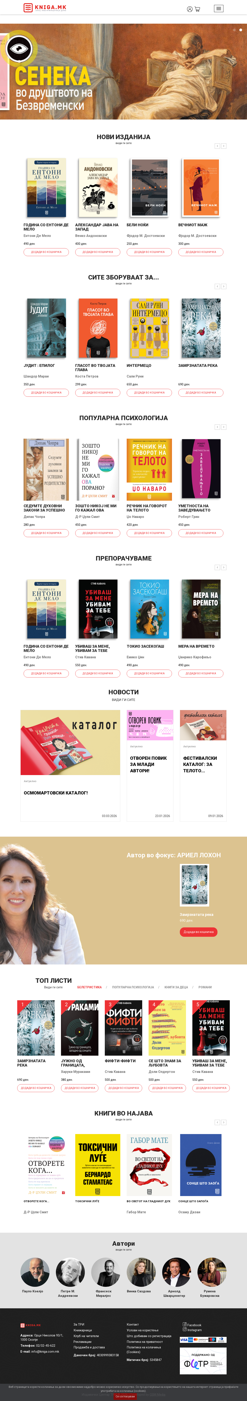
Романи (205, 987)
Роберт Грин (188, 517)
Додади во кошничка (46, 252)
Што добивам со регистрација (149, 1336)
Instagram (194, 1330)
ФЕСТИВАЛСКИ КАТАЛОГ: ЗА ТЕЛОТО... (200, 764)
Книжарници (83, 1330)
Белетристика (89, 987)
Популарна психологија (133, 987)
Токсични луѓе (87, 1201)
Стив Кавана (85, 657)
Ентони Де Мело (37, 236)
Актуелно (30, 781)
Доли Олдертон (162, 1072)
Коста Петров (86, 376)
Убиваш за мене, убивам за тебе (92, 648)
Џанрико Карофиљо (194, 657)
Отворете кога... (36, 1201)
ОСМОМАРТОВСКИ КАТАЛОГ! (56, 793)
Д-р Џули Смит (87, 517)
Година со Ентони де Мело (46, 227)
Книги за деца (176, 987)
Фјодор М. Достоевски (146, 236)
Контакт (133, 1324)
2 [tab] (240, 30)
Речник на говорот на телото (147, 508)
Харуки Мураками (75, 1072)
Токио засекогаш (145, 646)
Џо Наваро (135, 517)
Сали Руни (135, 376)
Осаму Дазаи (189, 1212)
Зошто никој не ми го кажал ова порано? (95, 510)
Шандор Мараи (36, 376)
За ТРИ (79, 1324)
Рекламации (82, 1342)
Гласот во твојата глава (95, 367)
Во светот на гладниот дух (148, 1201)
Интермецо (139, 365)
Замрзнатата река (197, 365)
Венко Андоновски (91, 236)
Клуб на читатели (86, 1336)
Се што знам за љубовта (165, 1063)
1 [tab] (234, 30)
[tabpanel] (123, 72)
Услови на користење (143, 1330)
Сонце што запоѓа (193, 1201)
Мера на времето (196, 646)
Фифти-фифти (120, 1061)
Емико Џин (135, 657)
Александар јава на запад (96, 227)
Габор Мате (136, 1212)
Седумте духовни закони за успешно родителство (44, 510)
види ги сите (124, 143)
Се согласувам (125, 1396)
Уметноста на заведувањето (194, 508)
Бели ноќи (137, 225)
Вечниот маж (192, 225)
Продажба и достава (89, 1347)
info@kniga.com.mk (45, 1351)
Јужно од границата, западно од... (75, 1065)
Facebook (194, 1325)
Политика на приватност (145, 1342)
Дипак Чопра (34, 517)
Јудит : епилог (39, 365)
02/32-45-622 (45, 1346)
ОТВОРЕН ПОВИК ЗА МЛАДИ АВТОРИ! (148, 764)
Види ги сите (53, 987)
